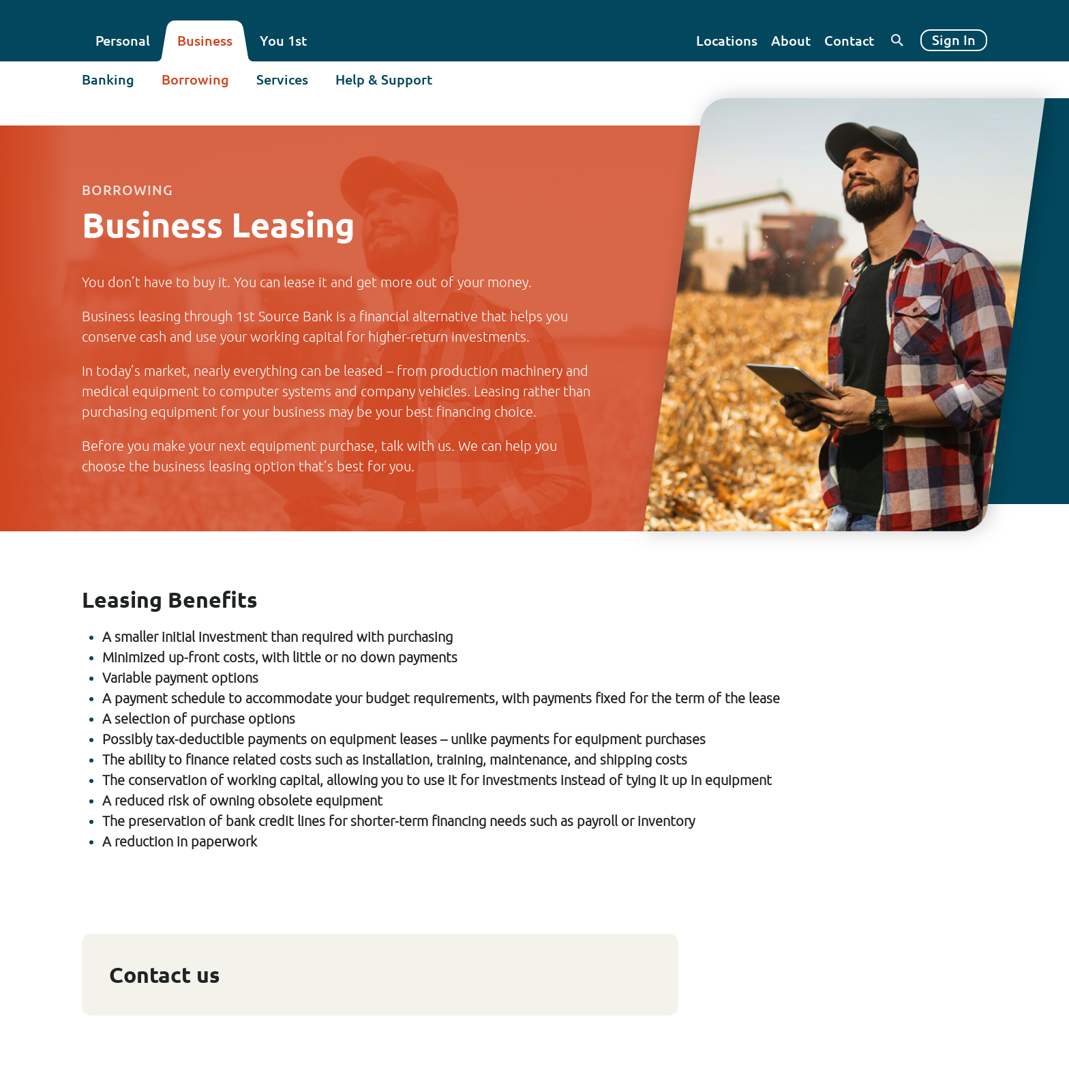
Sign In (954, 40)
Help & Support (383, 79)
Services (282, 79)
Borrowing (195, 79)
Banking (108, 79)
